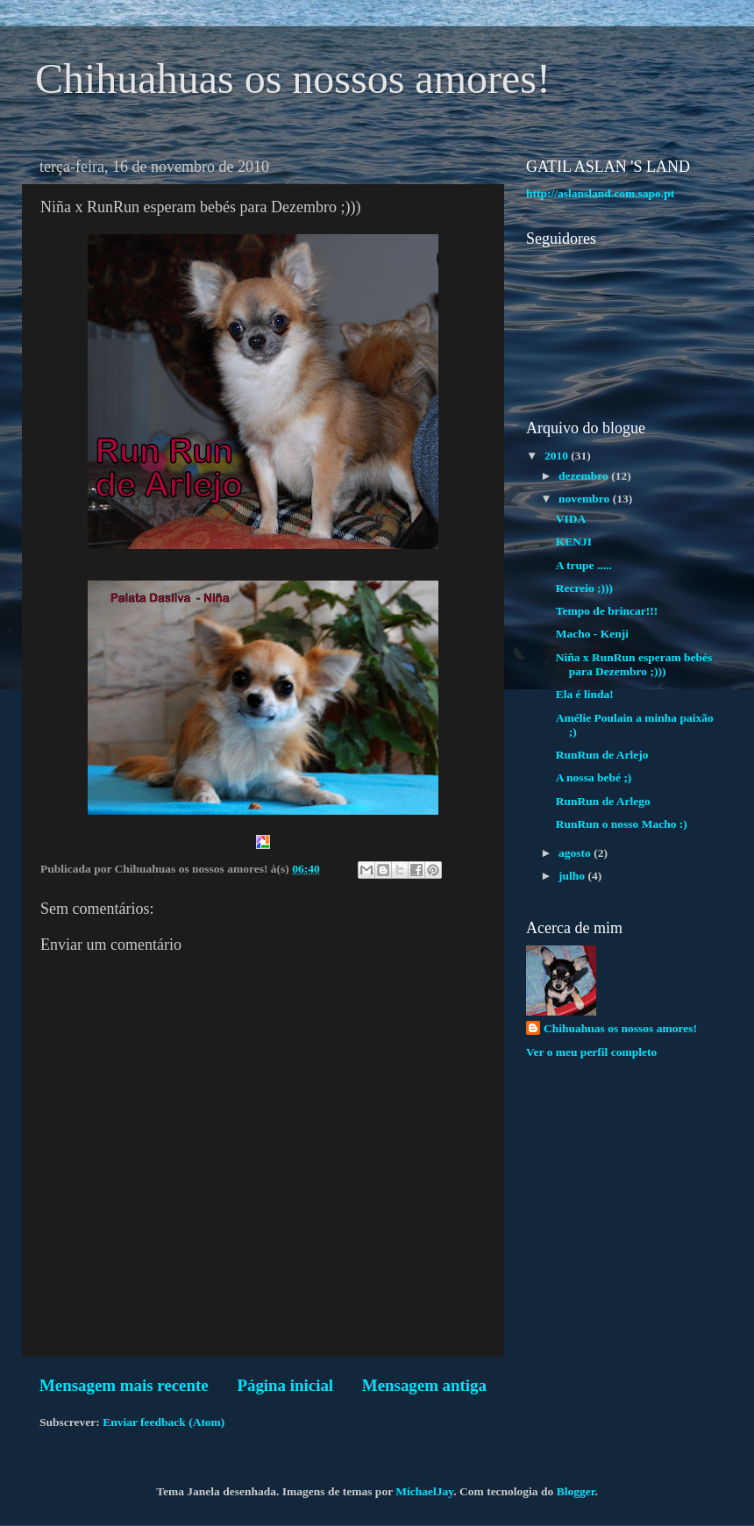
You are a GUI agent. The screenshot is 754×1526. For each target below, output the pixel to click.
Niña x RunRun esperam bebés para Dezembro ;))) (634, 664)
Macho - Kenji (592, 633)
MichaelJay (424, 1491)
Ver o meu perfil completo (591, 1052)
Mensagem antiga (424, 1385)
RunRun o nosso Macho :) (621, 824)
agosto (576, 852)
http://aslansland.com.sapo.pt (600, 193)
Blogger (576, 1491)
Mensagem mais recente (124, 1385)
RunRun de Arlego (603, 801)
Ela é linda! (585, 694)
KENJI (574, 541)
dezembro (584, 475)
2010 (557, 455)
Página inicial (285, 1385)
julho (572, 875)
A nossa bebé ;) (594, 777)
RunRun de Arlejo (602, 754)
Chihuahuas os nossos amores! (293, 78)
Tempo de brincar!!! (607, 610)
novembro (585, 498)
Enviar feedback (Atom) (163, 1422)
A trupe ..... (584, 565)
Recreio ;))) (584, 588)
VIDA (571, 518)
